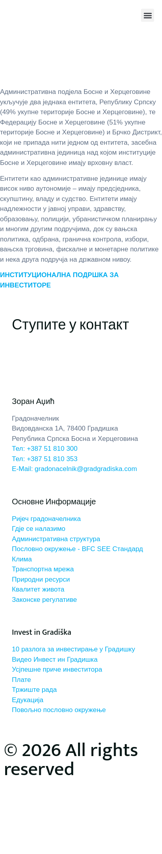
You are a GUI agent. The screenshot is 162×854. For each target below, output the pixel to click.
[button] (147, 15)
